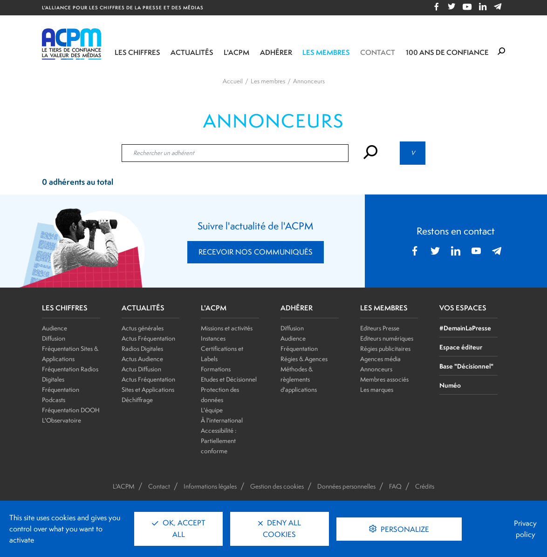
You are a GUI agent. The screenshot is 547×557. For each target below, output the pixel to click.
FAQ (395, 486)
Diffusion (53, 338)
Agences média (380, 359)
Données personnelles (346, 486)
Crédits (424, 486)
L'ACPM (236, 52)
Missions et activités (227, 328)
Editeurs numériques (386, 338)
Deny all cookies (279, 528)
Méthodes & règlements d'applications (298, 379)
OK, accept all (178, 528)
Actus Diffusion (141, 369)
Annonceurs (376, 369)
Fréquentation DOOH (71, 410)
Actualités (192, 52)
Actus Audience (142, 359)
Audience (54, 328)
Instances (213, 338)
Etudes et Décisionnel (229, 379)
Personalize (404, 529)
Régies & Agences (304, 359)
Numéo (450, 385)
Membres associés (384, 379)
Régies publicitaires (385, 348)
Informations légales (210, 486)
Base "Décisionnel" (466, 366)
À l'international (222, 420)
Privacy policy (525, 528)
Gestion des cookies (277, 486)
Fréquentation (299, 348)
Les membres (326, 52)
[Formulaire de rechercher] (501, 51)
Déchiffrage (137, 400)
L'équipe (212, 410)
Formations (216, 369)
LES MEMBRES (384, 308)
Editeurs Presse (379, 328)
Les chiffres (137, 52)
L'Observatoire (61, 420)
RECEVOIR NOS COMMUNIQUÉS (255, 252)
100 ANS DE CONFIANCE (447, 52)
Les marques (376, 389)
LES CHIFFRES (65, 308)
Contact (377, 52)
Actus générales (143, 328)
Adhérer (276, 52)
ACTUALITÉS (143, 308)
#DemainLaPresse (465, 327)
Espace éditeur (460, 346)
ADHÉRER (296, 308)
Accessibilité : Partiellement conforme (218, 440)
